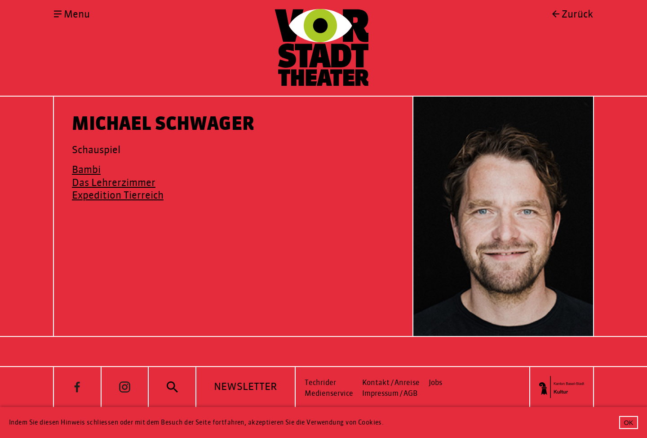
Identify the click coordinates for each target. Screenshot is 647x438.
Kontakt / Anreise (391, 382)
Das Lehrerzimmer (113, 183)
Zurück (577, 14)
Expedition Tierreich (118, 195)
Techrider (320, 382)
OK (629, 422)
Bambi (86, 170)
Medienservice (329, 393)
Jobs (435, 382)
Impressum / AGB (389, 393)
